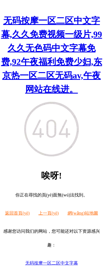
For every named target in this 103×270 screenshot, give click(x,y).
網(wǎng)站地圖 (83, 213)
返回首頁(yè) (17, 213)
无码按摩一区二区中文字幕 (51, 263)
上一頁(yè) (48, 213)
